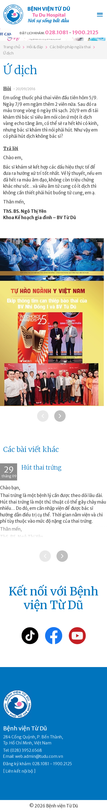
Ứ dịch (8, 53)
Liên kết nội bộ (19, 771)
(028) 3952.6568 (26, 750)
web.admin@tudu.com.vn (39, 756)
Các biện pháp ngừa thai (70, 47)
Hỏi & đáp (35, 47)
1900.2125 (85, 32)
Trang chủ (11, 47)
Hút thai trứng (41, 467)
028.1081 (56, 32)
